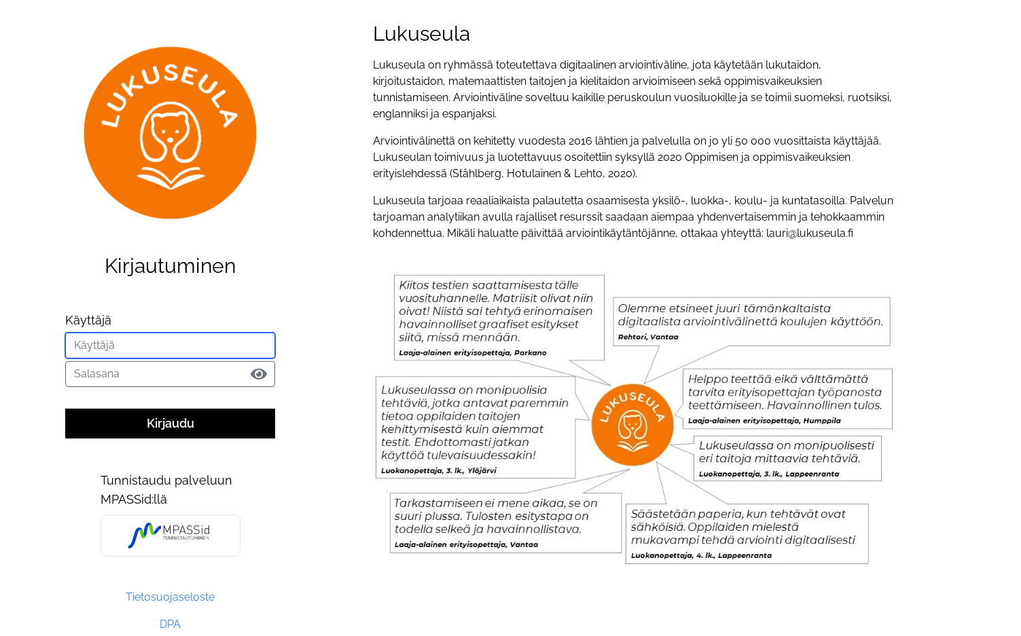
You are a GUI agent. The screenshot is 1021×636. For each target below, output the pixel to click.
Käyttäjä (88, 320)
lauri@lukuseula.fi (809, 233)
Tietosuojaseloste (170, 597)
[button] (259, 372)
